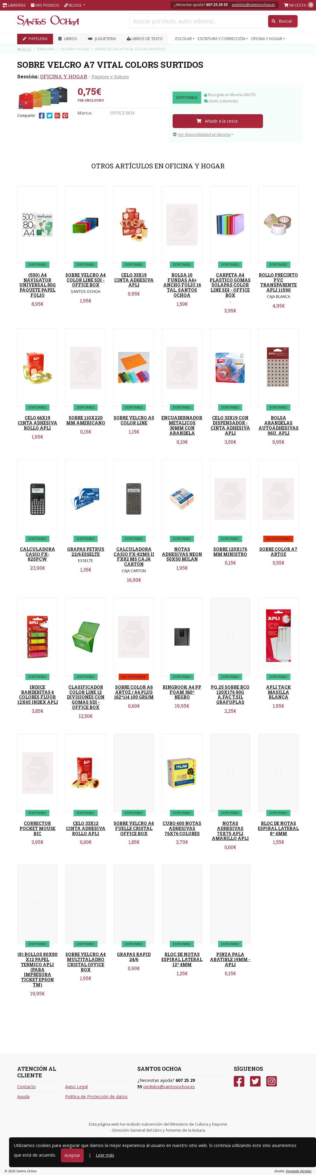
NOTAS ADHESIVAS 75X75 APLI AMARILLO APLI (230, 830)
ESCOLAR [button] (184, 38)
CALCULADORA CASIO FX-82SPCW (37, 554)
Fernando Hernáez (298, 1171)
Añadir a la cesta (217, 121)
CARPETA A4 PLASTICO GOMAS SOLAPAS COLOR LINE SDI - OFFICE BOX (230, 285)
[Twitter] (255, 1081)
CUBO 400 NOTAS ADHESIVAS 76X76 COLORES (182, 828)
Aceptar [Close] (72, 1155)
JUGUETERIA (102, 38)
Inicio (24, 49)
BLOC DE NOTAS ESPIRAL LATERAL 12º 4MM (181, 959)
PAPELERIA (35, 38)
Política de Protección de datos (96, 1096)
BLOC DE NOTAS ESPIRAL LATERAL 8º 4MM (278, 828)
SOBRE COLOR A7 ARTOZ (278, 551)
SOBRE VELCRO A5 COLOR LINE (134, 420)
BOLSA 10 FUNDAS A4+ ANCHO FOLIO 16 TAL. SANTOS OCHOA (182, 285)
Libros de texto (145, 38)
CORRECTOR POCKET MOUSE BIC (37, 828)
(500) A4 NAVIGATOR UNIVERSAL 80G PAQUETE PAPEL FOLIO (37, 285)
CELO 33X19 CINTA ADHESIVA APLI (134, 280)
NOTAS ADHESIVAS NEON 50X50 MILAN (182, 554)
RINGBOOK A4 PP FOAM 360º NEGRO (182, 692)
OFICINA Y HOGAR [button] (267, 38)
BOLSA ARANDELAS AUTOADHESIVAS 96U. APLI (278, 425)
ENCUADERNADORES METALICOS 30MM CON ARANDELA (184, 425)
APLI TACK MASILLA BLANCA (278, 692)
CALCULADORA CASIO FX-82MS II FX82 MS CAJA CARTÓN (134, 556)
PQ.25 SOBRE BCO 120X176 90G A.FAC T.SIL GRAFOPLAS (230, 694)
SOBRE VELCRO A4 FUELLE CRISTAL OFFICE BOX (134, 828)
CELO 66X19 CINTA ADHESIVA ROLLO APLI (37, 423)
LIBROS (67, 38)
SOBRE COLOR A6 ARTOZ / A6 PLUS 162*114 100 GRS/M (134, 692)
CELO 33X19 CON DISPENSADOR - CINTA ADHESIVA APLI (230, 425)
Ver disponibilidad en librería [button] (201, 134)
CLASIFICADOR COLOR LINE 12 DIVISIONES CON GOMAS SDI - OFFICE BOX (86, 697)
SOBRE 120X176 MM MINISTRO (230, 551)
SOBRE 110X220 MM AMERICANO (85, 420)
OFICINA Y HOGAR (63, 76)
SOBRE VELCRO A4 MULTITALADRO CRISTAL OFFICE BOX (85, 961)
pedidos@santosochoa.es (253, 4)
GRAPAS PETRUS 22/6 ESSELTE (85, 551)
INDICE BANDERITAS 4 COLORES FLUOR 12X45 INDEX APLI (37, 694)
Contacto (26, 1086)
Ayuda (23, 1096)
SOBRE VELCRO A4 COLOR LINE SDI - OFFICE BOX (85, 280)
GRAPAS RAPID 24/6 (134, 956)
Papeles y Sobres (110, 77)
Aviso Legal (76, 1086)
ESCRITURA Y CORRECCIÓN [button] (222, 38)
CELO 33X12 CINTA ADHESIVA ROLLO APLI (85, 828)
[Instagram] (271, 1081)
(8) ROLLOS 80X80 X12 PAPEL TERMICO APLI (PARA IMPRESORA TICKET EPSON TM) (37, 969)
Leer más (105, 1155)
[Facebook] (239, 1081)
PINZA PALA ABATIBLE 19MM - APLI (230, 959)
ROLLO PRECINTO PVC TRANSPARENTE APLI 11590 (278, 282)
